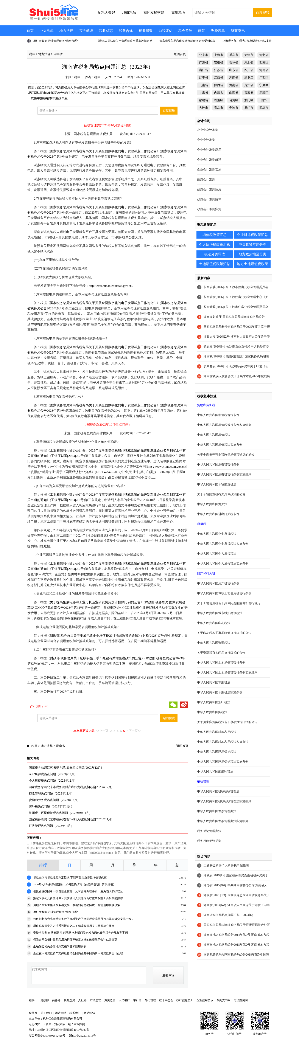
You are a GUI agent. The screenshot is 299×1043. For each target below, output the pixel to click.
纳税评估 (165, 31)
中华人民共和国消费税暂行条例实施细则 (224, 474)
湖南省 (58, 54)
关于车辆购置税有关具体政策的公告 (221, 494)
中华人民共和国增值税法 (213, 434)
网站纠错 (89, 1013)
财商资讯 (238, 31)
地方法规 (66, 31)
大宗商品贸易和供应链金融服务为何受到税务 (187, 40)
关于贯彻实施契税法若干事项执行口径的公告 (227, 722)
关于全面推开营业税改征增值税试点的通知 (225, 454)
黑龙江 (248, 77)
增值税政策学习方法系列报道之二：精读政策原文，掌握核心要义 (73, 925)
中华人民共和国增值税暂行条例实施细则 (224, 425)
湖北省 (248, 62)
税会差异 (185, 31)
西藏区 (263, 62)
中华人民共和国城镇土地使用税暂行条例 (224, 593)
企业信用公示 (204, 1000)
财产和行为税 (206, 573)
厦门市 (248, 107)
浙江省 (203, 70)
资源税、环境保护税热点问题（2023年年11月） (60, 813)
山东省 (233, 70)
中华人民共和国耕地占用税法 (216, 732)
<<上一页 (102, 731)
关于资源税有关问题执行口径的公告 (221, 652)
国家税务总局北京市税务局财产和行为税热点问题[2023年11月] (70, 819)
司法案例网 (241, 1000)
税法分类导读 (214, 254)
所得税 (201, 524)
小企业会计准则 (207, 130)
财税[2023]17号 (153, 635)
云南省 (203, 85)
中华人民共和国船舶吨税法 (215, 771)
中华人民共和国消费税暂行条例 (218, 464)
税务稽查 (146, 31)
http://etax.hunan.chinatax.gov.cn (110, 285)
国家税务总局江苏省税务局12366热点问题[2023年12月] (65, 767)
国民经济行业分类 (79, 472)
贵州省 (248, 85)
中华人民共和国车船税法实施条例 (219, 692)
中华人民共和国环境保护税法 (216, 751)
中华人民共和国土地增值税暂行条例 (221, 662)
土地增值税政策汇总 (214, 264)
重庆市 (233, 55)
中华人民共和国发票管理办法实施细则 (222, 821)
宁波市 (233, 107)
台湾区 (233, 100)
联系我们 (75, 1013)
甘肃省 (203, 92)
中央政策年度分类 (252, 244)
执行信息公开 (184, 1000)
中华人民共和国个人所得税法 (216, 553)
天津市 (248, 55)
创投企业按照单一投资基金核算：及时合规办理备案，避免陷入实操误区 (78, 891)
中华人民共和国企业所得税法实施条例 (222, 543)
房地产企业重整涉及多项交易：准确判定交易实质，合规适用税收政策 (76, 905)
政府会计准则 (206, 179)
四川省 (248, 70)
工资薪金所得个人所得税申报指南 (226, 865)
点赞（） (43, 706)
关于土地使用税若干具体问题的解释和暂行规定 (228, 603)
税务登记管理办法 (209, 831)
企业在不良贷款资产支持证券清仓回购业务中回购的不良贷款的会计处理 (78, 953)
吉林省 (233, 62)
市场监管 (95, 1000)
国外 (264, 100)
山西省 (233, 92)
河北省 (263, 55)
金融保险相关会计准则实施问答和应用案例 (59, 946)
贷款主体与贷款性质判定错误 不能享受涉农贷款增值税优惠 (70, 877)
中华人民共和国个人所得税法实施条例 (222, 563)
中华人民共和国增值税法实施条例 (219, 444)
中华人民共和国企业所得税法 (216, 533)
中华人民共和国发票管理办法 (216, 811)
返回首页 (180, 54)
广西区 (263, 77)
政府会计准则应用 (209, 189)
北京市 (203, 55)
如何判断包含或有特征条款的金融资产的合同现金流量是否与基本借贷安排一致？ (83, 918)
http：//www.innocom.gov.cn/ (166, 466)
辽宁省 (203, 77)
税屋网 (33, 1013)
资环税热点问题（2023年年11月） (51, 806)
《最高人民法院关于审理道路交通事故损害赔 (124, 40)
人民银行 (124, 1000)
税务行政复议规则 (209, 841)
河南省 (263, 70)
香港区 (218, 100)
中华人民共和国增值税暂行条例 (218, 415)
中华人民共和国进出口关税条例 (218, 514)
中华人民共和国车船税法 (213, 682)
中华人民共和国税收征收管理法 (218, 791)
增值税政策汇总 (214, 235)
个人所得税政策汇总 (214, 244)
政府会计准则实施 (209, 209)
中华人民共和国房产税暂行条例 (218, 583)
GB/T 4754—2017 (108, 472)
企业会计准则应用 (209, 149)
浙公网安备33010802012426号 (47, 1035)
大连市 (203, 107)
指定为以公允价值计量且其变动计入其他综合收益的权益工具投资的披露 (78, 898)
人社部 (82, 1000)
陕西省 (218, 85)
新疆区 (263, 92)
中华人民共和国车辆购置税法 (216, 484)
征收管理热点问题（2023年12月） (51, 793)
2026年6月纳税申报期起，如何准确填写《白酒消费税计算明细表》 (74, 884)
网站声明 (60, 1013)
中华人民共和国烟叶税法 (213, 702)
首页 (30, 31)
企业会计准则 (206, 139)
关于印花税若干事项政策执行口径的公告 (224, 633)
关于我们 (46, 1013)
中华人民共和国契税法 (212, 712)
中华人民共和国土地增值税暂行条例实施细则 (227, 672)
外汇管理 (150, 1000)
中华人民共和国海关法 (212, 504)
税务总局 (69, 1000)
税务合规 (126, 31)
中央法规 (46, 31)
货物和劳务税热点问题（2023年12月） (54, 800)
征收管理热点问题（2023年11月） (51, 825)
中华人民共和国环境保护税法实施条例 (222, 761)
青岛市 (218, 107)
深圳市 (263, 107)
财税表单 (218, 31)
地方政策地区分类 (252, 254)
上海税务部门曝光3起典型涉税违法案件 (247, 40)
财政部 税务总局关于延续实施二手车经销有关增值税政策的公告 (95, 658)
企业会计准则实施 (209, 169)
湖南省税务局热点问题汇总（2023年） (229, 915)
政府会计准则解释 (209, 199)
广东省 (203, 62)
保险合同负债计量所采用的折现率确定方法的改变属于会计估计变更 (75, 939)
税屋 (32, 54)
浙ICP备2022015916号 (82, 1035)
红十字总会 (166, 1000)
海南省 (233, 85)
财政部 (44, 1000)
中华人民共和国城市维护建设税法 (219, 613)
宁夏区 (263, 85)
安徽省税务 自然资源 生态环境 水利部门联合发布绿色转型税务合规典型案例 (80, 932)
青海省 (248, 92)
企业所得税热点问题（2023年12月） (53, 774)
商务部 (56, 1000)
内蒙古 (218, 92)
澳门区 (248, 100)
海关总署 (109, 1000)
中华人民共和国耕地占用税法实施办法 (222, 741)
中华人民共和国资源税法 (213, 642)
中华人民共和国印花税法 (213, 623)
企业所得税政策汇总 (252, 235)
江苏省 (218, 70)
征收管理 (203, 781)
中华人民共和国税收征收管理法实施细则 (224, 801)
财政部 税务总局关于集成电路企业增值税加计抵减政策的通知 (94, 635)
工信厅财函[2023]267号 (67, 456)
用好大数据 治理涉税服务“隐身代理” (55, 40)
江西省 (218, 77)
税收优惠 (106, 31)
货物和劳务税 (206, 405)
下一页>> (135, 731)
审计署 (137, 1000)
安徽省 (218, 62)
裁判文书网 (223, 1000)
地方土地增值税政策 (252, 264)
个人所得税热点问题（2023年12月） (53, 780)
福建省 (203, 100)
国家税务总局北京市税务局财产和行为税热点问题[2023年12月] (70, 787)
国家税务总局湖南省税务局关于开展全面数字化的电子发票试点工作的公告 (103, 151)
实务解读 (86, 31)
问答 (201, 31)
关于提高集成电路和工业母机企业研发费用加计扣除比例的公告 (95, 602)
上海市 (218, 55)
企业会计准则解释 (209, 159)
